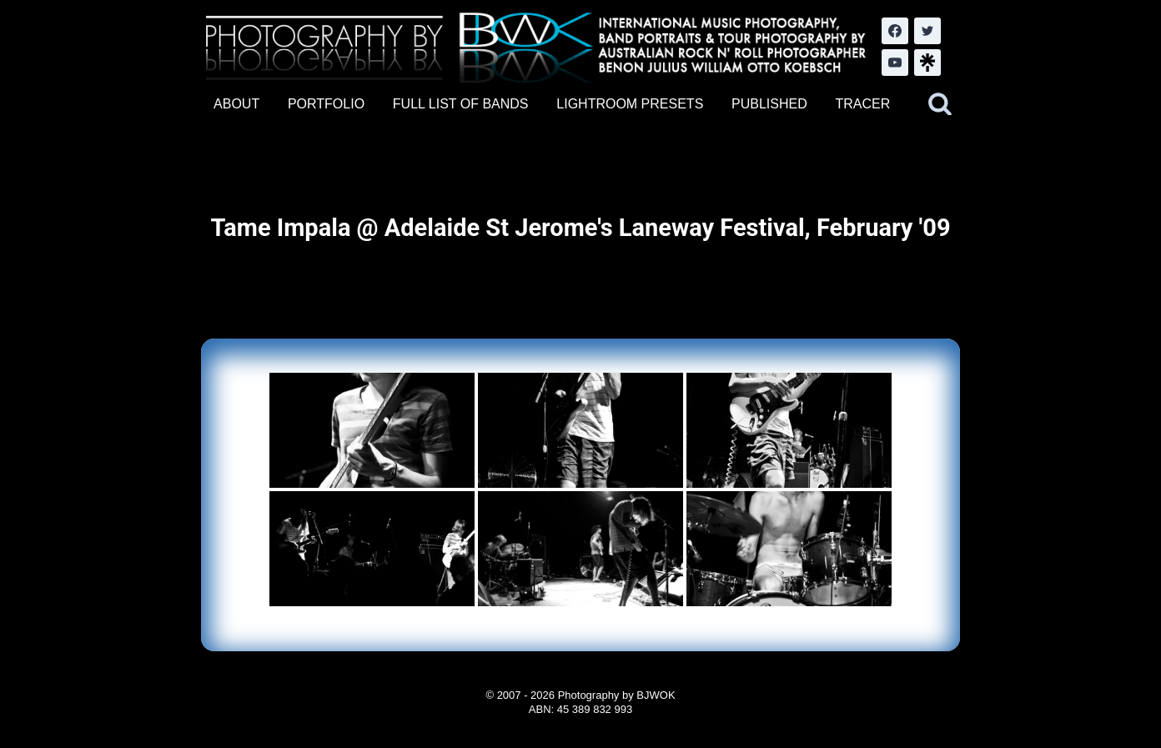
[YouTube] (895, 62)
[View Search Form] (940, 104)
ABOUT (236, 104)
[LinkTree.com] (927, 62)
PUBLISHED (769, 104)
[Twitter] (927, 31)
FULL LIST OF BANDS (461, 104)
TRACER (862, 104)
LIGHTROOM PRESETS (629, 104)
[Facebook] (895, 31)
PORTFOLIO (326, 104)
